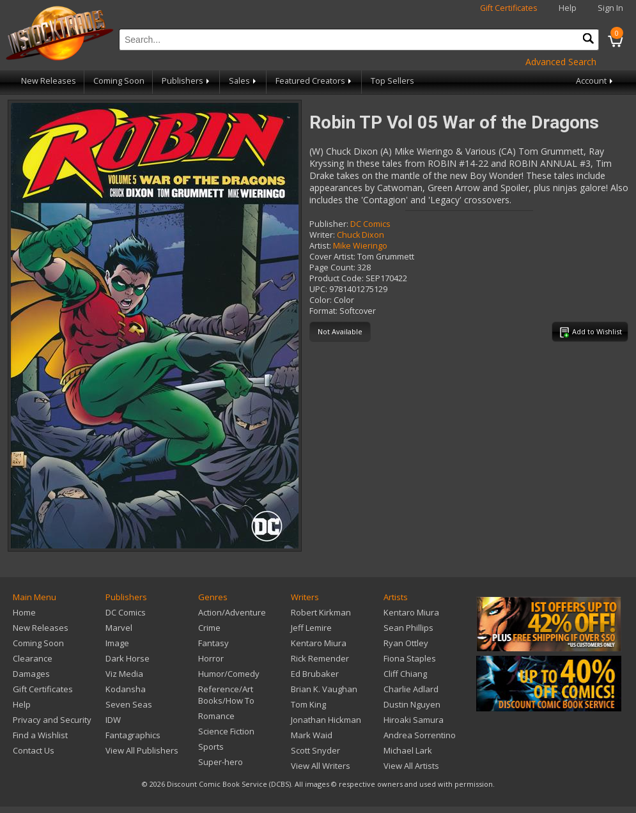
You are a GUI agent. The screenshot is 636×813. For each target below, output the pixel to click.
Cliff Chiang (405, 673)
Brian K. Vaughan (324, 689)
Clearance (32, 658)
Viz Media (124, 673)
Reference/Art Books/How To (226, 694)
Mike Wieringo (360, 245)
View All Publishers (141, 750)
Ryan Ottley (406, 643)
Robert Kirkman (321, 612)
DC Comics (370, 224)
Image (117, 643)
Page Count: (332, 267)
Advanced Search (560, 62)
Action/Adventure (232, 612)
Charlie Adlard (411, 689)
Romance (216, 716)
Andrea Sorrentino (420, 735)
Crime (209, 627)
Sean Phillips (408, 627)
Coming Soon (118, 80)
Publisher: (328, 224)
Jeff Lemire (311, 627)
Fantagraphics (132, 735)
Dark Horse (127, 658)
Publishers (187, 80)
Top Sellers (392, 80)
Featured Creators (314, 80)
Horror (211, 658)
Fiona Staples (410, 658)
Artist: (320, 245)
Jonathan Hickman (326, 719)
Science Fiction (226, 731)
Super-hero (220, 762)
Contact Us (33, 750)
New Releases (48, 80)
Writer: (322, 234)
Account (595, 80)
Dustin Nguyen (412, 704)
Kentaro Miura (318, 643)
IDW (113, 719)
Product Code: (336, 278)
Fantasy (213, 643)
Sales (243, 80)
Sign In (610, 8)
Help (568, 8)
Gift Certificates (509, 8)
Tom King (308, 704)
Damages (31, 673)
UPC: (318, 289)
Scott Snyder (315, 750)
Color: (320, 300)
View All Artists (411, 765)
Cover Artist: (332, 256)
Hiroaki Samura (414, 719)
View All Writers (320, 765)
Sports (211, 746)
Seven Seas (128, 704)
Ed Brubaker (315, 673)
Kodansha (125, 689)
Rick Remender (320, 658)
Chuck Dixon (360, 234)
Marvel (118, 627)
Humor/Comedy (229, 673)
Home (24, 612)
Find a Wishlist (40, 735)
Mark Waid (311, 735)
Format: (323, 311)
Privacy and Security (52, 719)
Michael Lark (408, 750)
